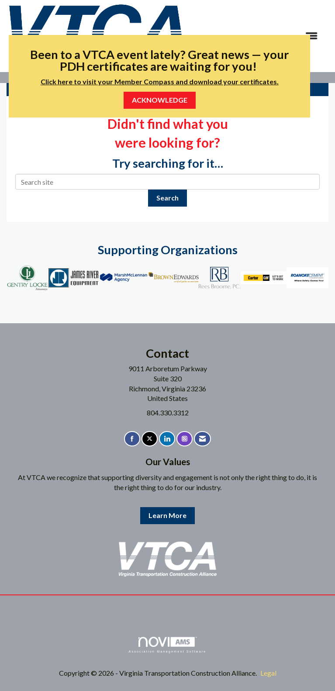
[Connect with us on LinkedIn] (167, 438)
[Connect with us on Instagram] (184, 438)
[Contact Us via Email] (202, 438)
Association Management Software (167, 645)
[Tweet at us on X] (150, 438)
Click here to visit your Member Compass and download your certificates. (160, 81)
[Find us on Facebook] (132, 438)
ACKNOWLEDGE (159, 100)
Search (167, 197)
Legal (268, 673)
